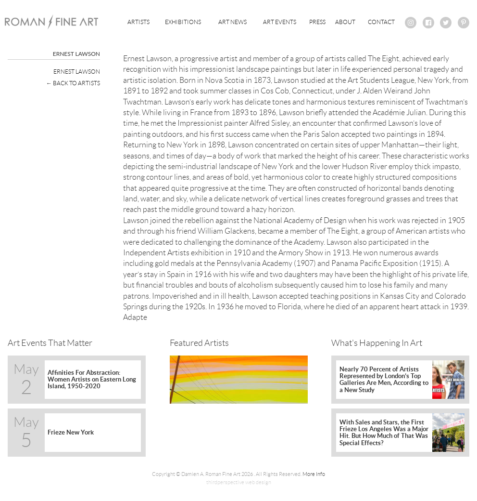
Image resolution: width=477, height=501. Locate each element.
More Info (313, 474)
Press (317, 22)
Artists (138, 22)
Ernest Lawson (76, 71)
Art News (232, 22)
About (345, 22)
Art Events (279, 22)
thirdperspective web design (238, 482)
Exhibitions (183, 22)
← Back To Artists (73, 83)
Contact (381, 22)
